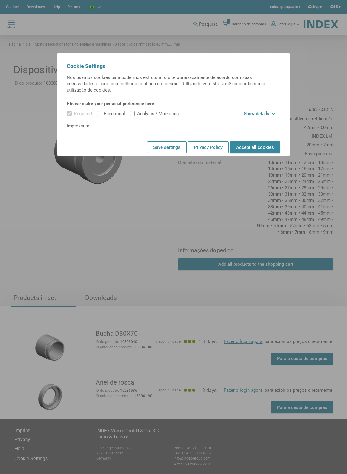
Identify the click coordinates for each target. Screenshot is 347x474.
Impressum (78, 126)
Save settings (167, 147)
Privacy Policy (208, 147)
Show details (259, 113)
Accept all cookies (255, 147)
